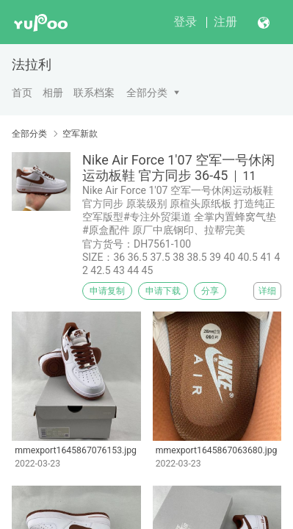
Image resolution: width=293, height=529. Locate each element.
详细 (267, 291)
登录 (185, 22)
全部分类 (146, 92)
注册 (225, 22)
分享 (210, 291)
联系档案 (94, 92)
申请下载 (163, 291)
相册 (53, 92)
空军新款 (80, 134)
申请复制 (107, 291)
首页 (22, 92)
